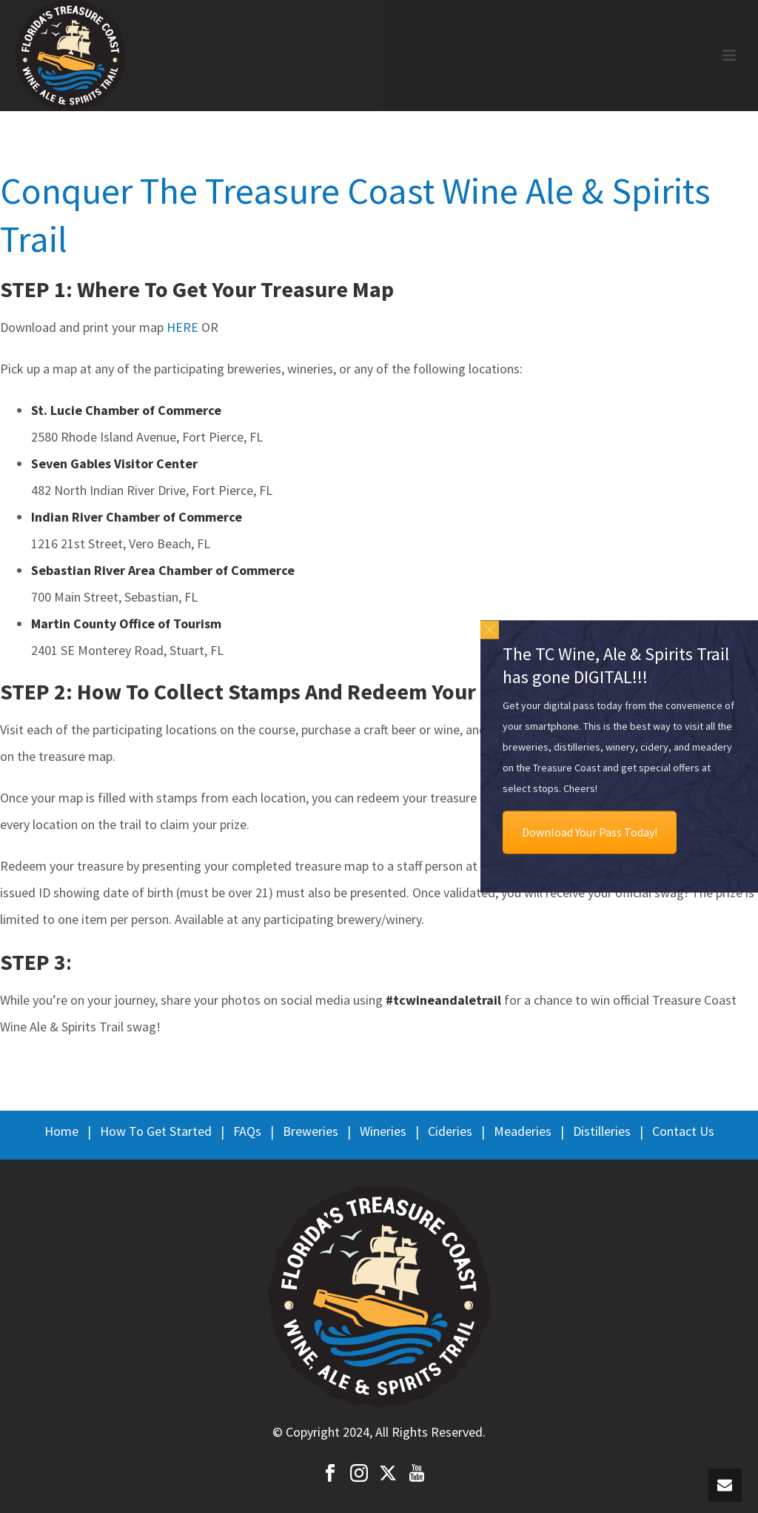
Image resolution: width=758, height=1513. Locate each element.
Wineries (383, 1131)
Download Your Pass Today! (589, 832)
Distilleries (602, 1131)
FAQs (247, 1131)
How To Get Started (156, 1131)
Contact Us (683, 1131)
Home (61, 1131)
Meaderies (522, 1131)
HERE (182, 327)
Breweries (310, 1131)
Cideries (450, 1131)
